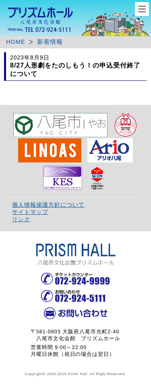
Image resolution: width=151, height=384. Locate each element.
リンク (21, 219)
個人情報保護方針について (48, 204)
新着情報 (50, 42)
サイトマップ (30, 212)
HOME (15, 42)
